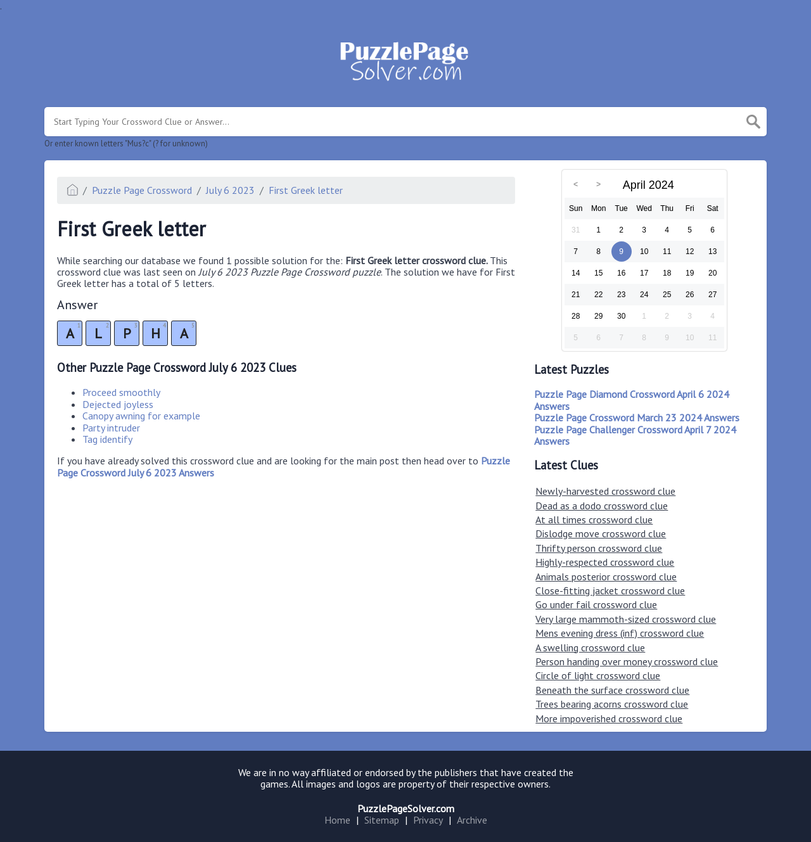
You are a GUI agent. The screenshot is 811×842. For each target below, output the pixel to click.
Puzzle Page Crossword (142, 190)
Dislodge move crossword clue (600, 533)
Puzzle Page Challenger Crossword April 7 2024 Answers (635, 435)
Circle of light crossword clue (597, 675)
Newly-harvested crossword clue (605, 491)
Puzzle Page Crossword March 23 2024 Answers (636, 417)
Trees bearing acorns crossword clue (611, 704)
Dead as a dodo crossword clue (601, 505)
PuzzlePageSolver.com (405, 808)
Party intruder (111, 427)
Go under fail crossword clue (596, 604)
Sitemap (381, 819)
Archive (472, 819)
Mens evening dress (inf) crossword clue (619, 633)
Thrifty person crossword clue (598, 548)
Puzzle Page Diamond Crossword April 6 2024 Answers (631, 400)
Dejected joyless (117, 404)
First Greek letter (306, 190)
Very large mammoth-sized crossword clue (625, 619)
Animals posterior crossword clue (606, 576)
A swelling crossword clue (590, 647)
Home (337, 819)
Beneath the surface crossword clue (612, 690)
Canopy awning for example (141, 415)
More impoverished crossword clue (608, 718)
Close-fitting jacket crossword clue (610, 590)
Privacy (428, 819)
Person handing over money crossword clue (626, 661)
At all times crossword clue (594, 519)
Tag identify (107, 439)
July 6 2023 (230, 190)
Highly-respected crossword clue (604, 562)
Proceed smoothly (121, 392)
